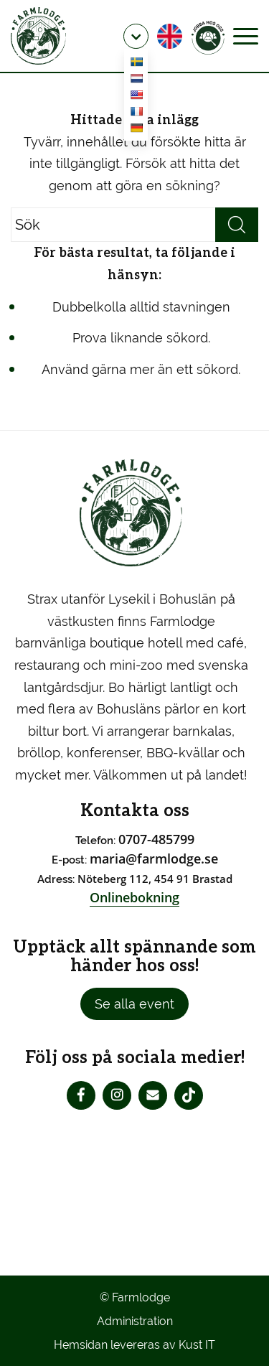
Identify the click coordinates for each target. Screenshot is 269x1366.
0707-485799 (156, 839)
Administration (135, 1321)
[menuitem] (135, 36)
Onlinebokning (134, 897)
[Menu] (245, 36)
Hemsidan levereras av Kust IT (134, 1345)
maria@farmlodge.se (154, 858)
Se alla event (134, 1003)
